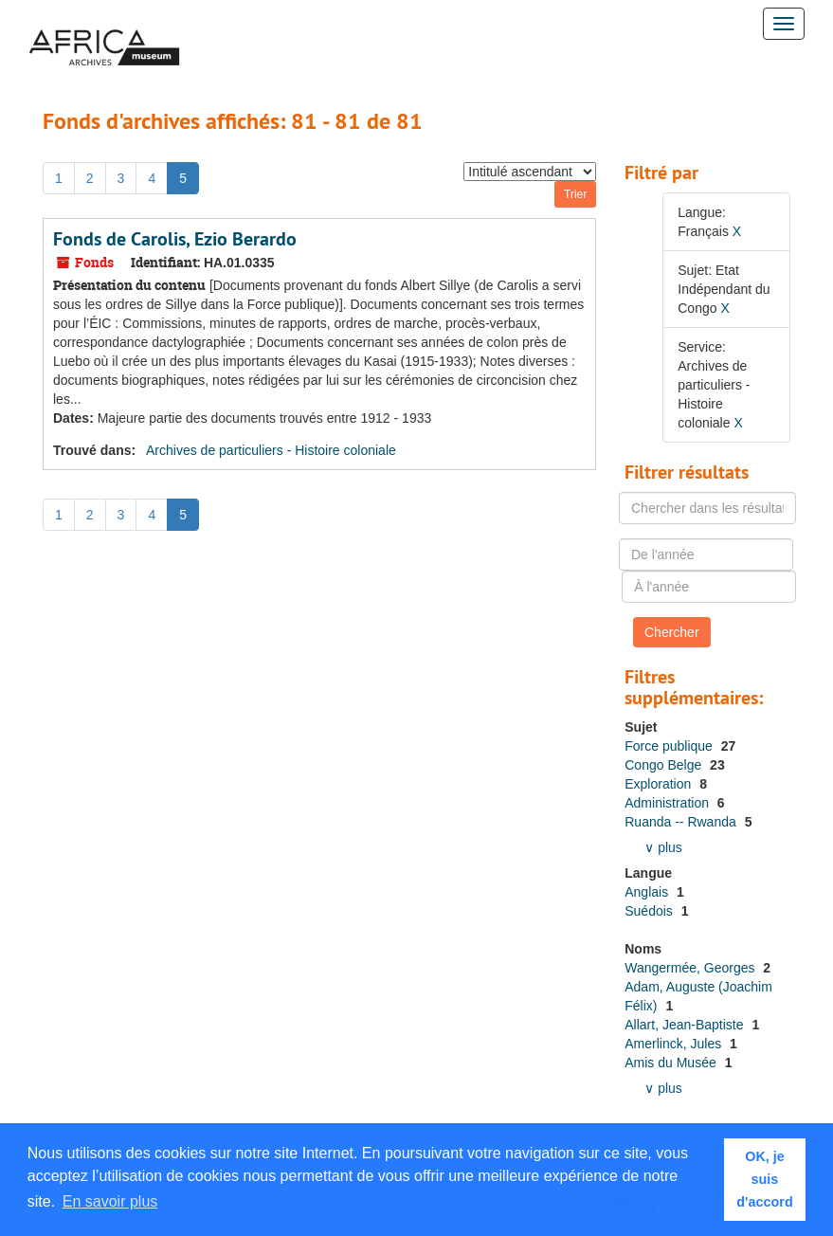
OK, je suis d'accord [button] (764, 1179)
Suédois (650, 910)
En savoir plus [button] (110, 1201)
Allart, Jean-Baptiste (686, 1024)
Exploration (660, 783)
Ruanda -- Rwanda (682, 821)
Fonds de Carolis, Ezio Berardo (175, 239)
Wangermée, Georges (691, 967)
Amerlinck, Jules (675, 1043)
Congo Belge (665, 764)
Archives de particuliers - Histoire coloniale (271, 450)
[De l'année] (706, 554)
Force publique (670, 746)
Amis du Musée (672, 1062)
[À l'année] (709, 587)
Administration (669, 802)
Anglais (648, 892)
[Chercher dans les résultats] (707, 508)
